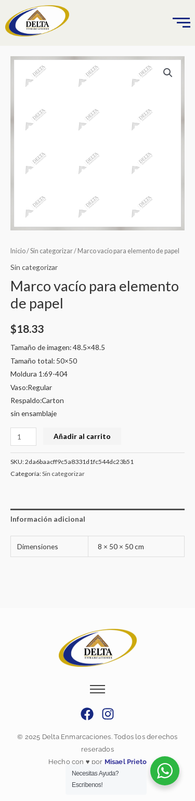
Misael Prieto (124, 762)
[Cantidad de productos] (23, 437)
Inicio (17, 251)
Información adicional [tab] (47, 518)
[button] (168, 72)
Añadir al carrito (82, 436)
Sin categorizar (51, 251)
